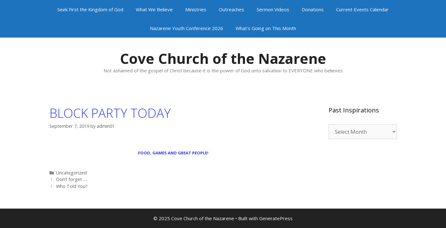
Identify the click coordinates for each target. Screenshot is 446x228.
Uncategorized (71, 173)
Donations (313, 9)
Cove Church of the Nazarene (223, 58)
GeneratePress (276, 218)
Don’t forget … (71, 179)
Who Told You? (72, 186)
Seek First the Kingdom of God (90, 9)
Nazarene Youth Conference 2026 (186, 28)
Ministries (195, 9)
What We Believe (154, 9)
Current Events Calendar (362, 9)
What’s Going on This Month (266, 28)
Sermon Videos (273, 9)
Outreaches (231, 9)
